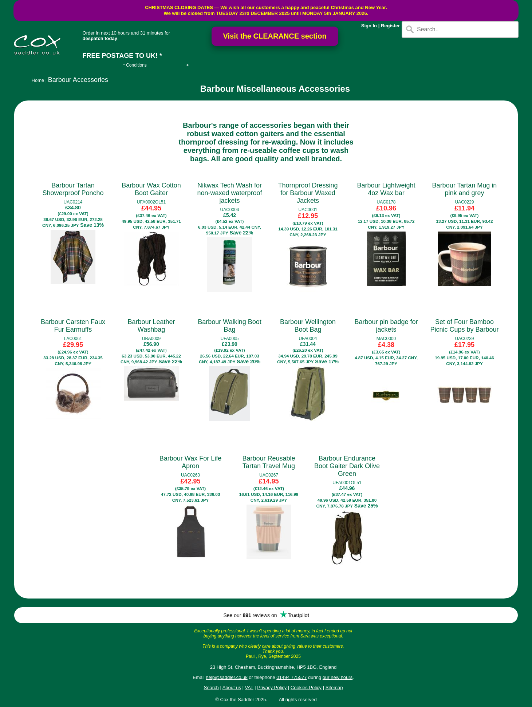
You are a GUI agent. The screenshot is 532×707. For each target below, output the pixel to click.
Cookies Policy (306, 687)
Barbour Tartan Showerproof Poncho (72, 189)
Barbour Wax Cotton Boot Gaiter (151, 189)
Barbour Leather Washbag (151, 325)
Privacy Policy (272, 687)
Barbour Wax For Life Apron (190, 462)
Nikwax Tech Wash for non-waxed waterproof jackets (229, 193)
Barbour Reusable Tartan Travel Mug (268, 462)
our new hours (337, 677)
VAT (249, 687)
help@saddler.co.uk (226, 677)
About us (231, 687)
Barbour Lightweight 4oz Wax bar (386, 189)
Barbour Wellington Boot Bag (308, 325)
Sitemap (334, 687)
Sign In (369, 25)
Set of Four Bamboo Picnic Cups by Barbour (464, 325)
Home (38, 80)
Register (390, 25)
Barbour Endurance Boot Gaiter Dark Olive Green (347, 466)
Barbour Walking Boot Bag (229, 325)
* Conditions (135, 65)
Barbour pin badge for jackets (386, 325)
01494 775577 (291, 677)
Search (211, 687)
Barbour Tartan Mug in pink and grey (464, 189)
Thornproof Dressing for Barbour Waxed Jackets (308, 193)
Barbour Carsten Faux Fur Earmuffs (73, 325)
